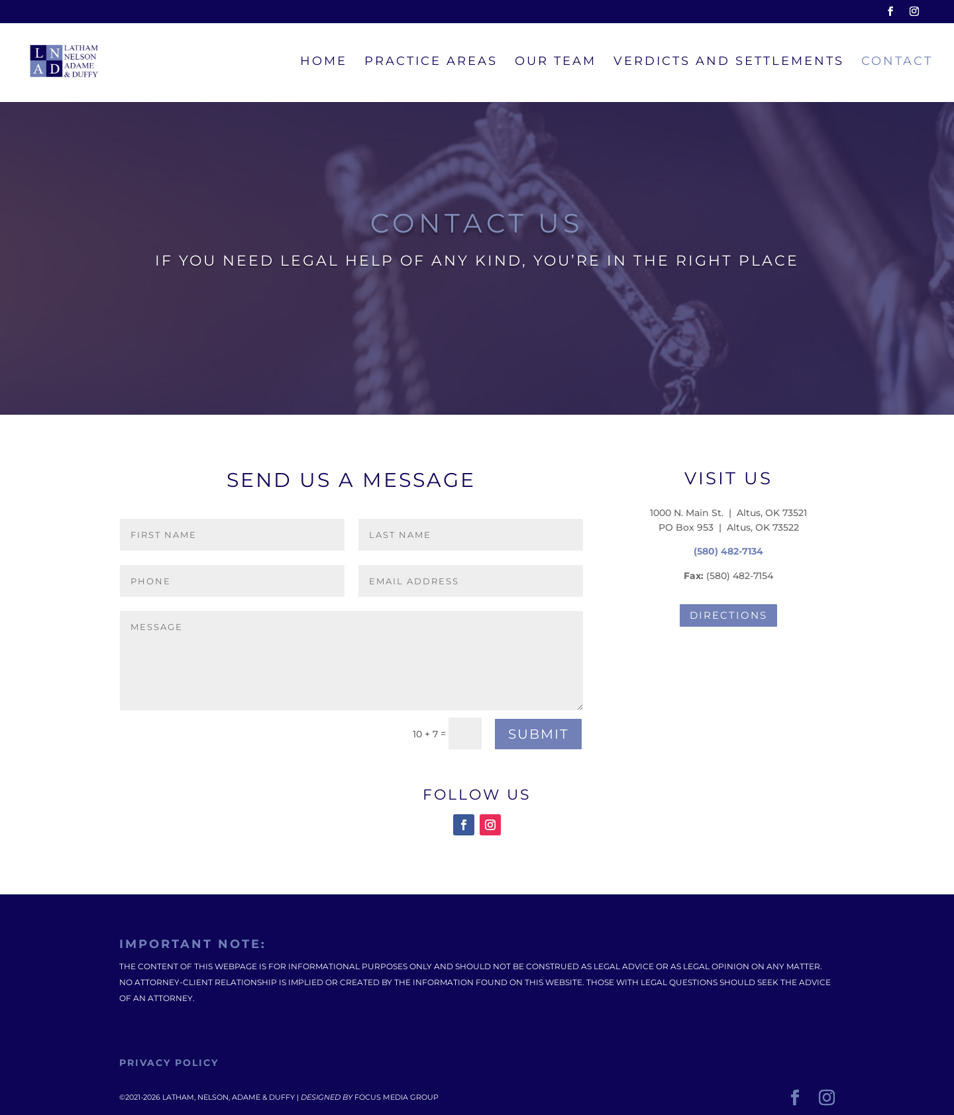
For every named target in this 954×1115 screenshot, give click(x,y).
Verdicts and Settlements (728, 62)
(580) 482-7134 (728, 551)
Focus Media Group (396, 1097)
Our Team (555, 62)
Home (323, 62)
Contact (897, 62)
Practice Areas (431, 62)
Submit (538, 734)
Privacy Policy (169, 1063)
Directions (728, 615)
